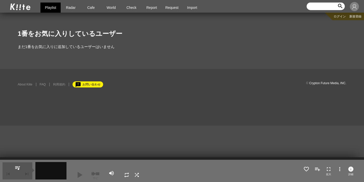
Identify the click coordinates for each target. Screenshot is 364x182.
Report (151, 8)
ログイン (340, 16)
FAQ (43, 84)
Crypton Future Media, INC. (327, 83)
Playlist (50, 8)
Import (192, 8)
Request (171, 8)
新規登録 (355, 16)
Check (131, 8)
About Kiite (25, 84)
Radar (71, 8)
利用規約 (59, 84)
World (111, 8)
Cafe (91, 8)
